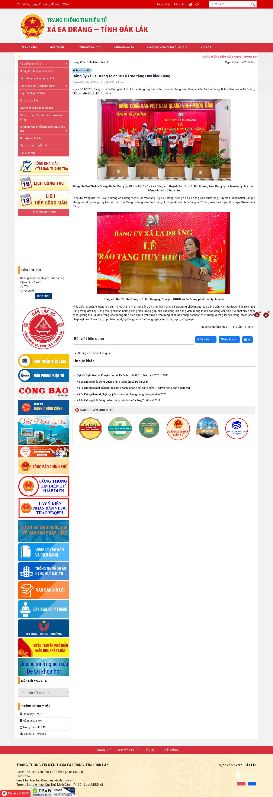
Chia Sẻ (203, 339)
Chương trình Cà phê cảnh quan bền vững (41, 117)
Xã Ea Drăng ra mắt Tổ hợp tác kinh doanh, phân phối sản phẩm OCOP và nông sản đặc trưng (133, 387)
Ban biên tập (27, 153)
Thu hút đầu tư (90, 47)
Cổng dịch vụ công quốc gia (167, 47)
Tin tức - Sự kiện (29, 100)
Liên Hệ (150, 750)
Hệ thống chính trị (43, 63)
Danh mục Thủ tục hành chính (43, 85)
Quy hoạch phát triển (32, 93)
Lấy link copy (79, 334)
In (247, 339)
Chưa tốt (29, 290)
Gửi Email (228, 339)
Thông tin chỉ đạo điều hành (37, 71)
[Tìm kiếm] (233, 4)
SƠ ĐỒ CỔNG (169, 750)
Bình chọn (43, 296)
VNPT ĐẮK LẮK (246, 765)
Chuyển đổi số (124, 47)
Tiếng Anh (180, 4)
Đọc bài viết (81, 70)
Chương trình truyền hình (34, 145)
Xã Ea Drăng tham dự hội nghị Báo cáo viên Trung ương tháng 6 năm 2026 (121, 394)
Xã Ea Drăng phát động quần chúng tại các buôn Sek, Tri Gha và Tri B (118, 400)
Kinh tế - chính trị (99, 62)
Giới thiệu (57, 47)
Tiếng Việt (163, 4)
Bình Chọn (31, 270)
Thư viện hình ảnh (30, 138)
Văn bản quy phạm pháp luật (37, 78)
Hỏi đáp (206, 47)
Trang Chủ (29, 47)
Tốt (26, 286)
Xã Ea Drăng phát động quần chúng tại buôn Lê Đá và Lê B (112, 381)
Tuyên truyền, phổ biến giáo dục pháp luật (43, 129)
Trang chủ (103, 750)
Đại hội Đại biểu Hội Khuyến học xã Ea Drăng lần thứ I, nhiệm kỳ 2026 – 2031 (122, 375)
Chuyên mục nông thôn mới (36, 107)
